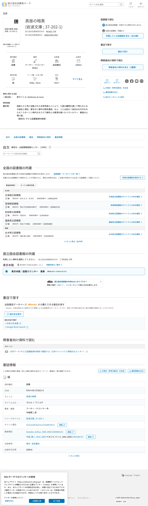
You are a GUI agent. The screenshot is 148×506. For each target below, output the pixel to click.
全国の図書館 (19, 137)
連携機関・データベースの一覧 (67, 173)
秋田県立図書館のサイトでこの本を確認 (126, 213)
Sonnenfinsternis (34, 424)
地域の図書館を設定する (133, 177)
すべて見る (77, 79)
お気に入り (107, 81)
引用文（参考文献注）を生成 (115, 88)
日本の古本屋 (14, 323)
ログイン (141, 4)
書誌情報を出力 (110, 92)
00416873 (77, 436)
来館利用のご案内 (54, 264)
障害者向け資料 (44, 137)
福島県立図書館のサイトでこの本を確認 (126, 222)
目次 (8, 137)
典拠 (62, 425)
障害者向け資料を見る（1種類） (123, 67)
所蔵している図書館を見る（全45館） (123, 35)
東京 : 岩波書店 (33, 443)
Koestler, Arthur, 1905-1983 (38, 431)
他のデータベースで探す (113, 97)
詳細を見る (9, 501)
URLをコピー (117, 81)
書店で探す (123, 51)
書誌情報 (59, 137)
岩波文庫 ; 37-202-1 (35, 418)
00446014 (57, 431)
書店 (31, 137)
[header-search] (106, 4)
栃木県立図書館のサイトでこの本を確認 (126, 234)
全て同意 (56, 501)
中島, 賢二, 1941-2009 (36, 436)
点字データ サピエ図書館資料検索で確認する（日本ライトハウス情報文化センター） (49, 351)
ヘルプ (130, 4)
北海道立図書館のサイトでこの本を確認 (126, 196)
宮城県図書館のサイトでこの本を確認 (127, 205)
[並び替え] (11, 185)
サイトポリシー (84, 498)
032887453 (49, 424)
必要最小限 (37, 501)
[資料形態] (28, 185)
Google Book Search (17, 326)
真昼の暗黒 (31, 396)
